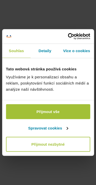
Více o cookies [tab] (76, 50)
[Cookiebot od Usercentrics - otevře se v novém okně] (68, 36)
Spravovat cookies (48, 128)
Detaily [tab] (45, 50)
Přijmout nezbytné (48, 144)
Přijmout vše (47, 111)
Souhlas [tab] (16, 50)
